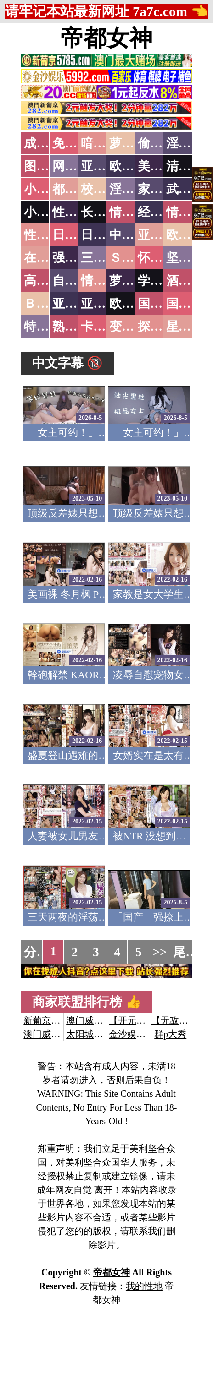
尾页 (185, 952)
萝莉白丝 (134, 281)
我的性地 (144, 1286)
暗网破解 (105, 143)
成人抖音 (48, 143)
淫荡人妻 (134, 189)
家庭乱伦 (162, 189)
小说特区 (48, 189)
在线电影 (48, 258)
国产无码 (162, 303)
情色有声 (105, 281)
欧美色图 (134, 166)
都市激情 (77, 189)
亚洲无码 (77, 303)
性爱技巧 (77, 212)
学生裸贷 (162, 281)
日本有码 (105, 235)
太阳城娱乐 (89, 1034)
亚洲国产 (162, 235)
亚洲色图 (105, 166)
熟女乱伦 (77, 326)
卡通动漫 (105, 326)
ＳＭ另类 (134, 258)
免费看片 (77, 143)
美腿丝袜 (162, 166)
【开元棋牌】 (136, 1020)
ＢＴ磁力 (48, 303)
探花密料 (162, 326)
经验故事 (162, 212)
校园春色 (105, 189)
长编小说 (105, 212)
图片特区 (48, 166)
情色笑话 (134, 212)
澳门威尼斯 (89, 1020)
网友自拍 (77, 166)
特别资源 (48, 326)
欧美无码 (134, 303)
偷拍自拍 (162, 143)
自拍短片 (77, 281)
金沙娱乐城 (132, 1034)
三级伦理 (105, 258)
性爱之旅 (48, 235)
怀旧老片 (162, 258)
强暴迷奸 (77, 258)
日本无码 (77, 235)
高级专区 (48, 281)
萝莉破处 (134, 143)
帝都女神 (106, 38)
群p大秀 (170, 1034)
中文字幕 (134, 235)
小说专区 (48, 212)
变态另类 (134, 326)
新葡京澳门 (46, 1020)
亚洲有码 (105, 303)
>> (160, 952)
